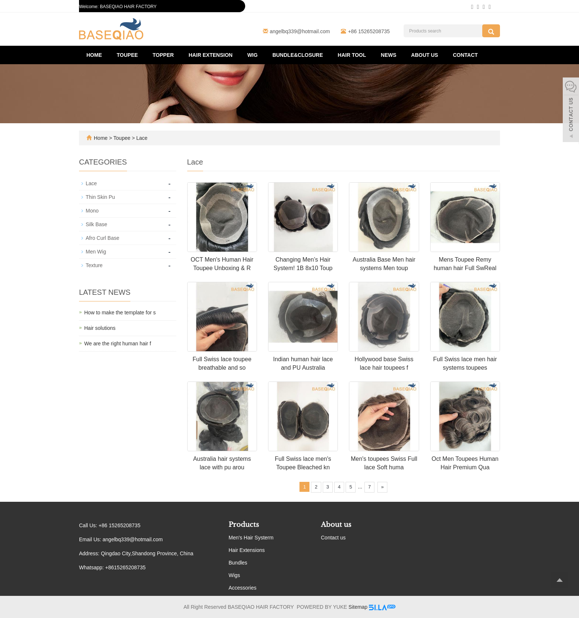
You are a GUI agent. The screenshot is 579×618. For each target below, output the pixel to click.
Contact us (333, 538)
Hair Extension (211, 55)
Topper (163, 55)
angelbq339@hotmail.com (300, 31)
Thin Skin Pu (100, 197)
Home (94, 55)
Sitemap (358, 607)
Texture (94, 265)
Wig (252, 55)
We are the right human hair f (117, 343)
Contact (465, 55)
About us (424, 55)
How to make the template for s (120, 312)
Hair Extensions (247, 550)
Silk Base (96, 224)
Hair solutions (100, 328)
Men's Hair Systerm (251, 538)
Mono (92, 211)
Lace (141, 138)
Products (244, 525)
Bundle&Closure (298, 55)
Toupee (127, 55)
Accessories (242, 588)
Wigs (234, 575)
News (388, 55)
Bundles (238, 563)
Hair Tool (352, 55)
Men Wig (96, 252)
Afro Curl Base (102, 238)
